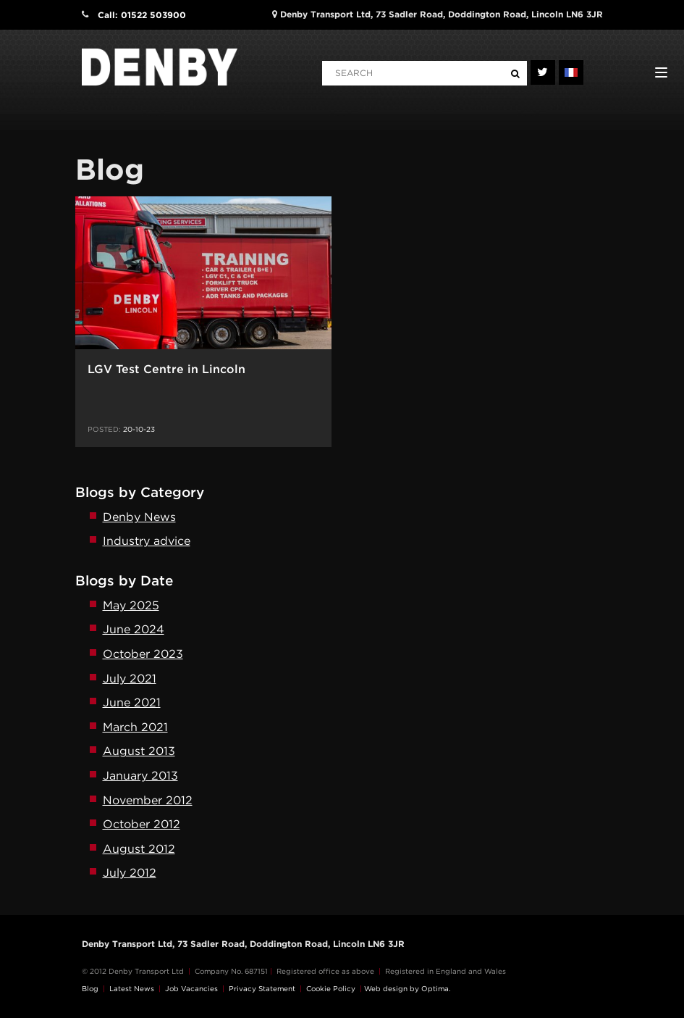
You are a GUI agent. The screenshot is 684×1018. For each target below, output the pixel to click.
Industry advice (146, 541)
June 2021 (132, 702)
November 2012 (148, 800)
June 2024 (133, 629)
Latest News (131, 988)
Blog (90, 988)
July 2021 (129, 678)
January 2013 (140, 776)
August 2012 (139, 849)
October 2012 (141, 824)
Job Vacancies (191, 988)
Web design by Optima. (407, 988)
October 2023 (143, 654)
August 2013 (139, 751)
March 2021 (135, 727)
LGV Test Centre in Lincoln (166, 369)
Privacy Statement (262, 988)
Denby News (139, 517)
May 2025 (131, 605)
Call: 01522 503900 (142, 14)
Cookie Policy (330, 988)
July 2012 (129, 873)
